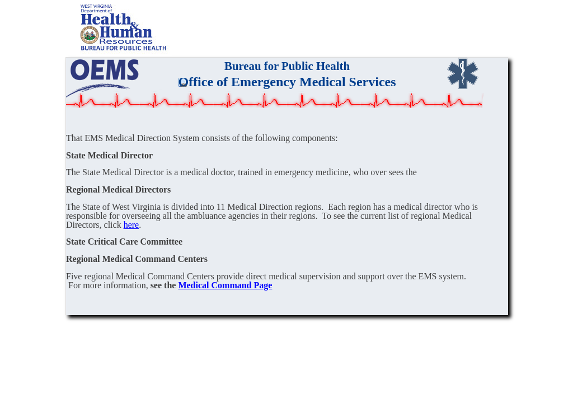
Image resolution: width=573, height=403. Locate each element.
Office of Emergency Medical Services (287, 81)
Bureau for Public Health (287, 65)
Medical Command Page (225, 285)
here (131, 224)
